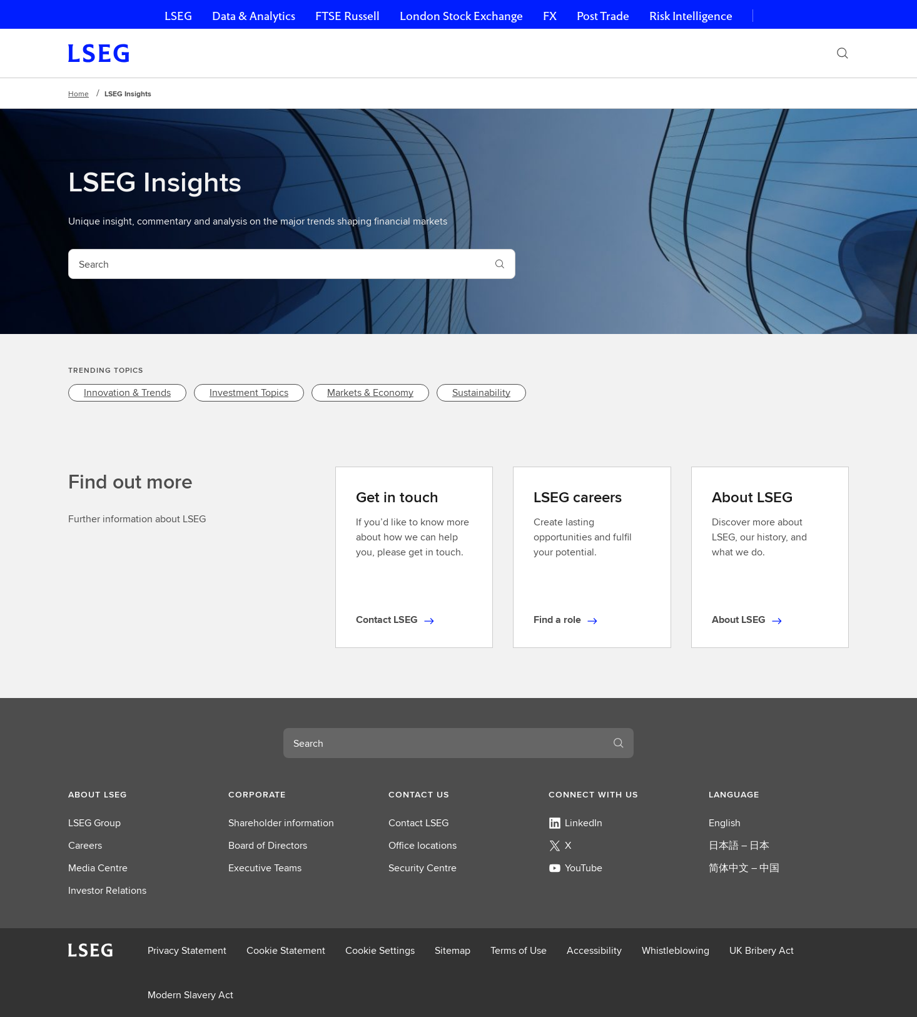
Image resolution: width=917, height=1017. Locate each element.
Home (78, 93)
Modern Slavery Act (190, 995)
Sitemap (452, 950)
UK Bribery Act (761, 950)
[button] (138, 794)
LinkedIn (575, 823)
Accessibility (594, 950)
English (725, 823)
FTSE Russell (347, 16)
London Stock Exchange (461, 16)
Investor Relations (107, 890)
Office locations (422, 845)
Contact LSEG (418, 823)
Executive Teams (264, 868)
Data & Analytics (253, 16)
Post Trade (603, 16)
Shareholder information (281, 823)
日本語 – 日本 (739, 845)
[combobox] (277, 264)
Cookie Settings (380, 950)
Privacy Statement (187, 950)
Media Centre (98, 868)
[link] (127, 393)
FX (550, 16)
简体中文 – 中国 (744, 868)
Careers (85, 845)
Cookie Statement (285, 950)
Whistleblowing (675, 950)
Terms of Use (518, 950)
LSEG (178, 16)
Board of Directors (267, 845)
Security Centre (422, 868)
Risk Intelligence (690, 16)
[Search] (842, 53)
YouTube (575, 868)
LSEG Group (94, 823)
